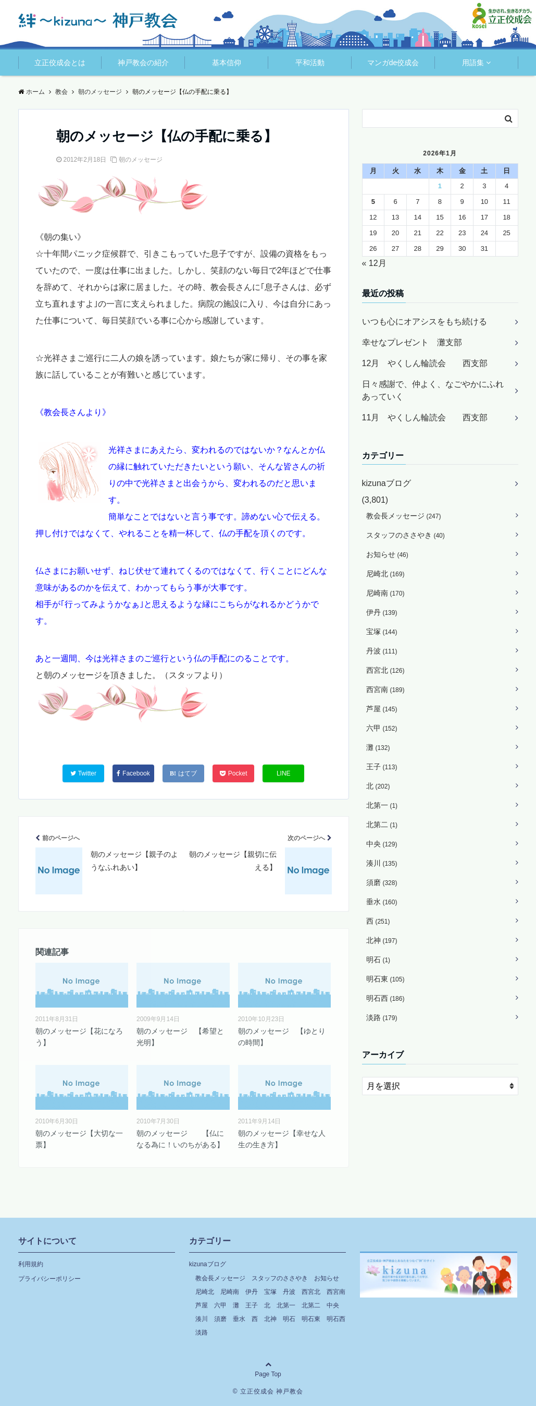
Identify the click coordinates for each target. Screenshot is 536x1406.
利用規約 (30, 1264)
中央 (381, 844)
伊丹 (381, 612)
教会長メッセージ (403, 516)
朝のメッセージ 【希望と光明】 (180, 1037)
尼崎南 (385, 593)
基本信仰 (226, 62)
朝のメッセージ (141, 159)
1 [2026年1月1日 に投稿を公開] (440, 186)
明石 (378, 959)
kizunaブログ (386, 483)
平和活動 (310, 62)
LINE (284, 773)
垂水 (381, 902)
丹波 (381, 651)
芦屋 (381, 709)
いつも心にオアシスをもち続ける (424, 321)
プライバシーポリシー (49, 1278)
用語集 (473, 62)
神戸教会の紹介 (143, 62)
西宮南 (385, 689)
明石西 (385, 998)
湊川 (381, 863)
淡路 (381, 1017)
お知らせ (387, 554)
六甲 (381, 728)
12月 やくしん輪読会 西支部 (425, 363)
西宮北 (385, 670)
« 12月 (374, 263)
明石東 (385, 979)
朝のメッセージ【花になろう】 (79, 1037)
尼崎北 (385, 573)
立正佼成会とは (59, 62)
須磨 (381, 882)
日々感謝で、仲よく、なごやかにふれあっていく (433, 390)
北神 (381, 940)
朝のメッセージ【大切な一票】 (79, 1139)
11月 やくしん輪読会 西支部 (425, 417)
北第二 (382, 824)
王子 (381, 766)
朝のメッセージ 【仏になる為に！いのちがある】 (180, 1139)
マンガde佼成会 (393, 62)
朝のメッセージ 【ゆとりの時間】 (282, 1037)
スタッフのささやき (405, 535)
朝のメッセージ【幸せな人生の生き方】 (282, 1139)
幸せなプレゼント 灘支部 (412, 342)
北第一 (382, 805)
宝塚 (381, 631)
